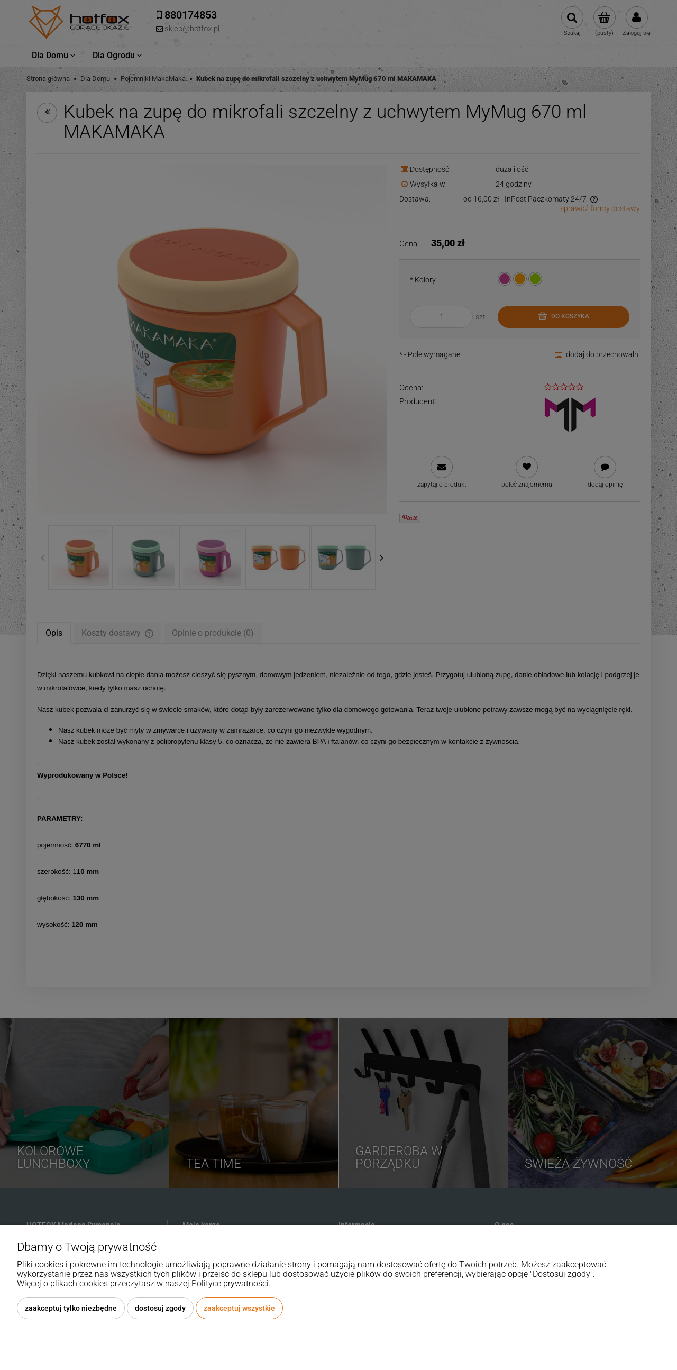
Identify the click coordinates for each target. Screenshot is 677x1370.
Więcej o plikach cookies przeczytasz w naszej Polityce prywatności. (144, 1283)
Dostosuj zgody (160, 1308)
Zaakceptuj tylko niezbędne (71, 1308)
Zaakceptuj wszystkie (239, 1308)
